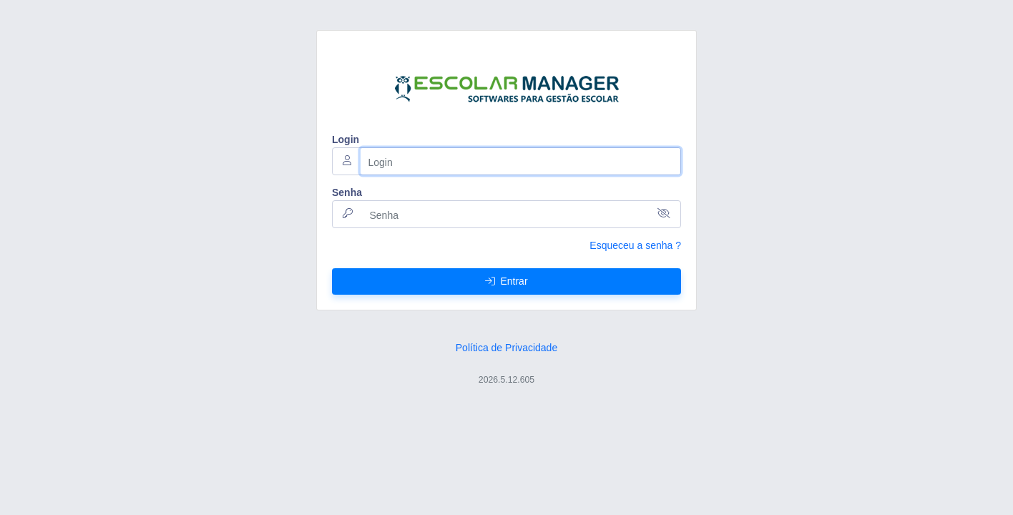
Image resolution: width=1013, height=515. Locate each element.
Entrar (506, 281)
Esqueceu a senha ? (635, 245)
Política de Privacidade (506, 347)
